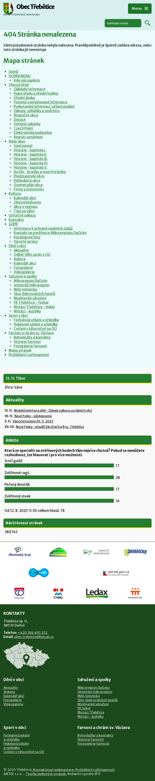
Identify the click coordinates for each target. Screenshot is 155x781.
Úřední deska (24, 98)
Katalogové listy (27, 237)
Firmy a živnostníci (29, 189)
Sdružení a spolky (23, 276)
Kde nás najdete (27, 80)
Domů (13, 71)
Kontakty (16, 220)
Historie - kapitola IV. (31, 163)
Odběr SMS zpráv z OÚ (32, 254)
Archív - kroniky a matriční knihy (40, 172)
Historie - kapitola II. (30, 154)
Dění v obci (17, 246)
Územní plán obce (28, 185)
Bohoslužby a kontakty (32, 337)
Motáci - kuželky (27, 311)
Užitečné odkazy (22, 215)
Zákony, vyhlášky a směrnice (37, 111)
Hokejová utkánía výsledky (16, 746)
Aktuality (21, 250)
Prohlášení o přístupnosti (29, 355)
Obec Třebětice (35, 7)
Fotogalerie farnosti (30, 346)
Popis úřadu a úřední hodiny (36, 93)
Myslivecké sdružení (30, 298)
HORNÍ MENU (20, 76)
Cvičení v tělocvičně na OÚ (35, 328)
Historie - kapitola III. (31, 159)
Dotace (20, 119)
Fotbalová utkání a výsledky (36, 320)
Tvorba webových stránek (46, 774)
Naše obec (17, 141)
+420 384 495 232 (32, 633)
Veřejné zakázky (27, 124)
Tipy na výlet (24, 211)
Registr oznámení (28, 137)
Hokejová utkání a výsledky (36, 324)
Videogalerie (24, 272)
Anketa (20, 259)
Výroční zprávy (26, 241)
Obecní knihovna (27, 202)
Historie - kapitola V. (30, 167)
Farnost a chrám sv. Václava (31, 333)
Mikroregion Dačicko (30, 281)
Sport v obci (18, 315)
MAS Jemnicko (25, 289)
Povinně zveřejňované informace (40, 102)
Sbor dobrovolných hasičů (34, 294)
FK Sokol (84, 708)
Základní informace (29, 89)
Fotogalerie (23, 267)
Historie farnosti (27, 341)
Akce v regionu (26, 206)
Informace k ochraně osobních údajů (43, 228)
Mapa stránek (20, 350)
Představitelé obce (29, 176)
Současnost (23, 146)
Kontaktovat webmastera (53, 770)
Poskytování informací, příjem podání (44, 106)
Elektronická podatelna (33, 132)
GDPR (13, 224)
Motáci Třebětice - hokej (34, 307)
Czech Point (23, 128)
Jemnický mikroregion (31, 285)
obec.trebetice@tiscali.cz (34, 637)
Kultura (15, 193)
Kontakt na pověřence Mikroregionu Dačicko (50, 233)
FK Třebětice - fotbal (31, 302)
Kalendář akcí (25, 198)
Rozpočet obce (26, 115)
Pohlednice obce (27, 180)
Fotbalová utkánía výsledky (16, 737)
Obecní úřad (19, 85)
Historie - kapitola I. (30, 150)
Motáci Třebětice (91, 712)
